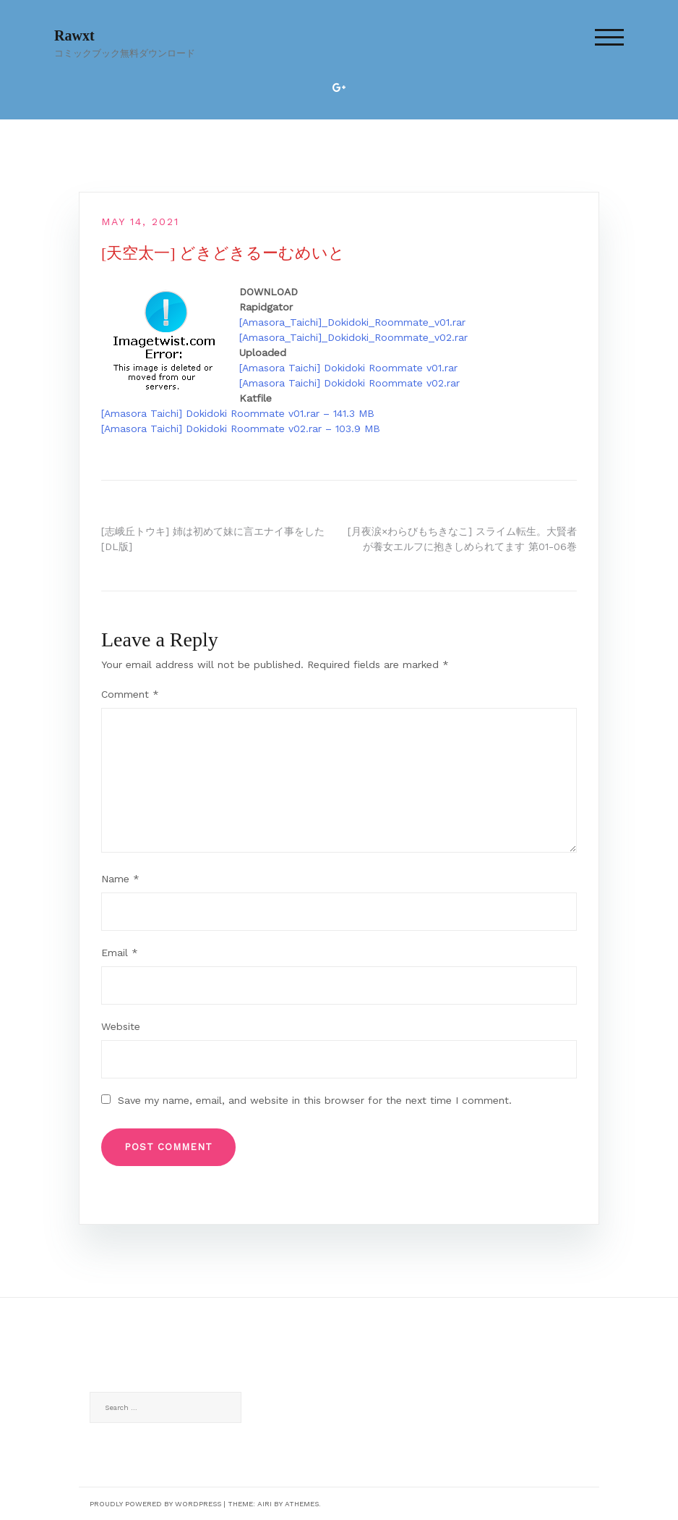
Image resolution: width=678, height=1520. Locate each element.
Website (120, 1026)
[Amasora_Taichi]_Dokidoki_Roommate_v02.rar (353, 337)
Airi (264, 1504)
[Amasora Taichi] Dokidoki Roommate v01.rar (348, 367)
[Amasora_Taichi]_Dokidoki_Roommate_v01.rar (352, 322)
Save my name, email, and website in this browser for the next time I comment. (315, 1100)
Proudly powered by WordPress (155, 1504)
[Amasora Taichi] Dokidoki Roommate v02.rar (349, 383)
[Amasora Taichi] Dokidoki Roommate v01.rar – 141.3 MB (237, 413)
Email (119, 952)
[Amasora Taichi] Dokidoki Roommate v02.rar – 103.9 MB (240, 428)
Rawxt (74, 35)
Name (120, 878)
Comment (130, 694)
